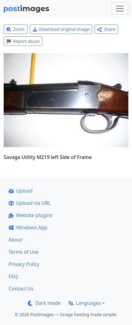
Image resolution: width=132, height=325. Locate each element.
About (15, 239)
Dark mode (44, 303)
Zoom (15, 29)
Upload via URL (30, 203)
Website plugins (30, 215)
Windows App (28, 227)
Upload (21, 190)
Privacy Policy (24, 264)
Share (106, 29)
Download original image (61, 29)
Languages (84, 303)
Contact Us (21, 288)
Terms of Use (23, 252)
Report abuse (23, 41)
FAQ (13, 276)
